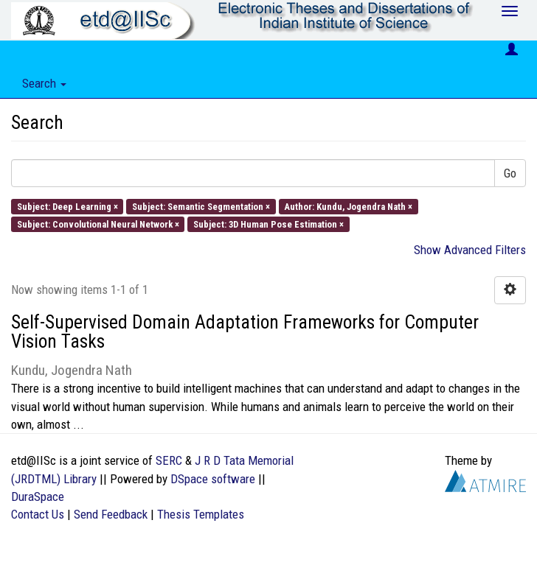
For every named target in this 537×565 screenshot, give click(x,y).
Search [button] (44, 83)
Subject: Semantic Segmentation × (201, 205)
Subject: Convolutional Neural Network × (98, 223)
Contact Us (37, 514)
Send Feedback (111, 514)
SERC (169, 460)
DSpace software (212, 478)
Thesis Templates (200, 514)
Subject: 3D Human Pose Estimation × (268, 223)
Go (510, 173)
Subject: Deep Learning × (67, 205)
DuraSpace (37, 496)
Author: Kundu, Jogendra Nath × (348, 205)
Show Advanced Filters (470, 249)
